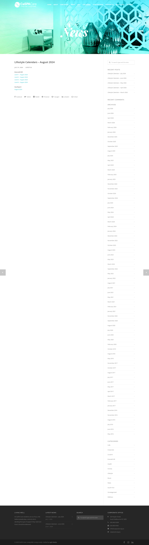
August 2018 (111, 354)
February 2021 (112, 306)
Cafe (79, 4)
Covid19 (110, 455)
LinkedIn (65, 97)
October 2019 (112, 349)
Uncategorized (112, 492)
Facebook (18, 97)
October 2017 (112, 368)
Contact (130, 4)
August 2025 (111, 151)
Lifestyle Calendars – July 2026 (117, 73)
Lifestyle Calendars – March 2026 (118, 92)
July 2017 (110, 377)
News (73, 4)
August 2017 (111, 373)
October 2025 (112, 141)
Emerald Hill (111, 459)
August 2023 (111, 250)
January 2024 (111, 231)
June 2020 (111, 335)
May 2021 (111, 297)
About (55, 4)
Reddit (36, 97)
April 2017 (111, 391)
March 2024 (111, 222)
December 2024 (112, 184)
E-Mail (74, 97)
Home (49, 4)
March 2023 (111, 264)
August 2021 (111, 283)
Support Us (109, 4)
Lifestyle (28, 67)
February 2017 (112, 401)
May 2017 (111, 387)
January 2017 (111, 406)
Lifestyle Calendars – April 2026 (117, 88)
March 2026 (111, 123)
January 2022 (111, 278)
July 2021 (110, 288)
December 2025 (112, 137)
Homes (110, 469)
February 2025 (112, 174)
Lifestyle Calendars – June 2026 (117, 78)
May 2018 (111, 358)
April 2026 (111, 118)
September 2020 (113, 321)
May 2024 (111, 212)
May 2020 (111, 340)
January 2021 (111, 311)
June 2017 (111, 382)
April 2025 (111, 165)
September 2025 (113, 146)
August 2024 (18, 89)
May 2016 (111, 434)
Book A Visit (120, 4)
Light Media (53, 542)
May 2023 (111, 259)
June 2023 (111, 255)
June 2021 (111, 292)
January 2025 (111, 179)
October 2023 (112, 245)
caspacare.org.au (115, 532)
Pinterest (45, 97)
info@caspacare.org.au (117, 529)
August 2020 (111, 325)
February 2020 (112, 344)
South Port (111, 488)
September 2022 (113, 269)
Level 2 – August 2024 (21, 77)
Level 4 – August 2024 (21, 82)
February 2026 (112, 127)
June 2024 (111, 208)
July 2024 (110, 203)
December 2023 (112, 236)
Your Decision (98, 4)
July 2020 (110, 330)
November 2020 (112, 316)
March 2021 (111, 302)
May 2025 (111, 160)
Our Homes (87, 4)
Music (109, 478)
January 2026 (111, 132)
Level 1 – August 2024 (21, 75)
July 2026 (110, 108)
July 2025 (110, 156)
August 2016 (111, 420)
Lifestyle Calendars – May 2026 (117, 83)
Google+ (55, 97)
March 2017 (111, 396)
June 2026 (111, 113)
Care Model (64, 4)
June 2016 (111, 429)
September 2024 (113, 198)
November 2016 (112, 415)
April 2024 (111, 217)
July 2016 (110, 424)
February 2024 (112, 226)
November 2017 (112, 363)
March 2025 (111, 170)
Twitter (27, 97)
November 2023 (112, 240)
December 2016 (112, 410)
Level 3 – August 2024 (21, 80)
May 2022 (111, 273)
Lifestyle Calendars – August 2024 (34, 62)
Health (110, 464)
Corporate (111, 450)
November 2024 (112, 189)
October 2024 (112, 193)
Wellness (110, 497)
